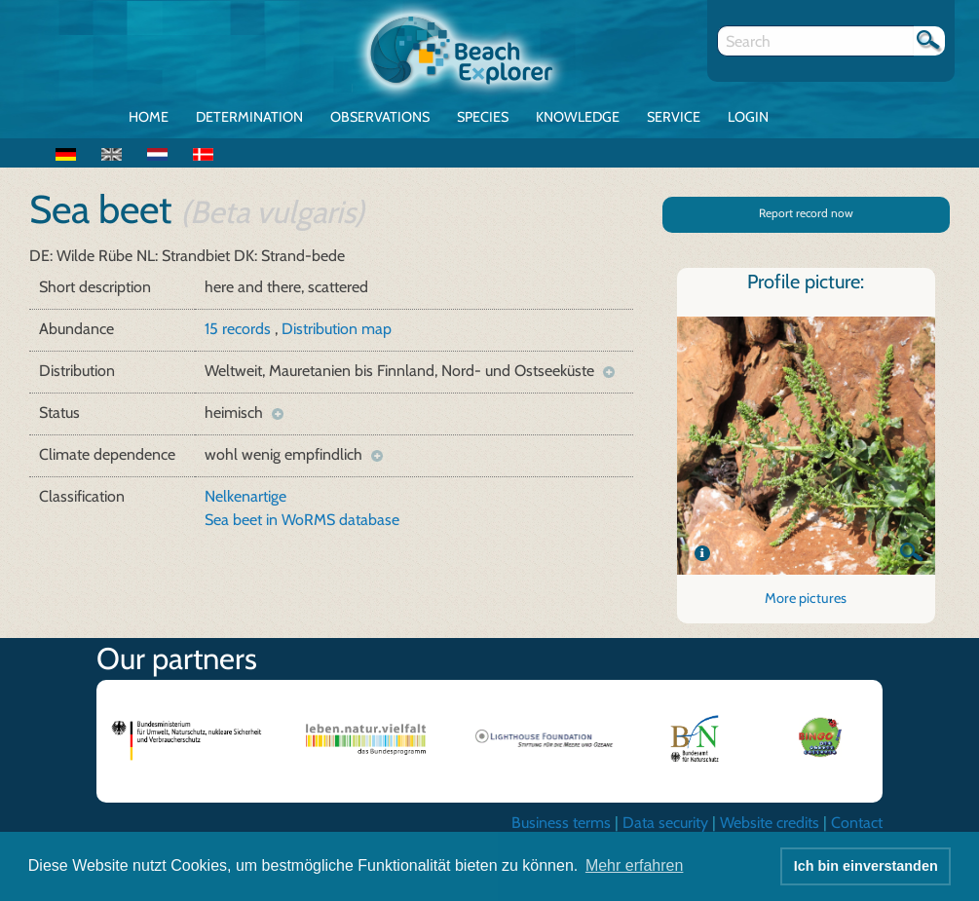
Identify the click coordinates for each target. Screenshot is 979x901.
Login (748, 117)
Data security (665, 822)
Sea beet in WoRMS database (302, 519)
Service (673, 117)
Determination (249, 117)
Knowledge (578, 117)
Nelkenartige (245, 496)
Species (482, 117)
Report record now (806, 213)
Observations (380, 117)
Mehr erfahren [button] (634, 865)
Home (149, 117)
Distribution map (337, 328)
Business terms (561, 822)
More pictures (806, 598)
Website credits (769, 822)
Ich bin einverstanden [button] (866, 866)
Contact (857, 822)
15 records (240, 328)
